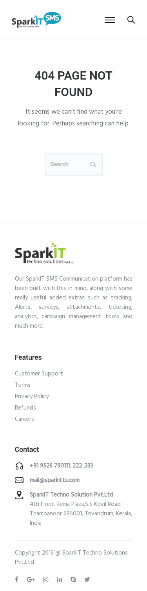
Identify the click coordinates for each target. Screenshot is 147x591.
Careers (24, 419)
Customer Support (39, 374)
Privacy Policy (32, 396)
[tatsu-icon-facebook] (18, 579)
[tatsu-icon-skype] (74, 579)
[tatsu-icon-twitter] (87, 579)
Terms (23, 385)
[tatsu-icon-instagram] (47, 579)
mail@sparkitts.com (55, 480)
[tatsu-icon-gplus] (32, 579)
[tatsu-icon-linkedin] (61, 579)
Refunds (25, 408)
